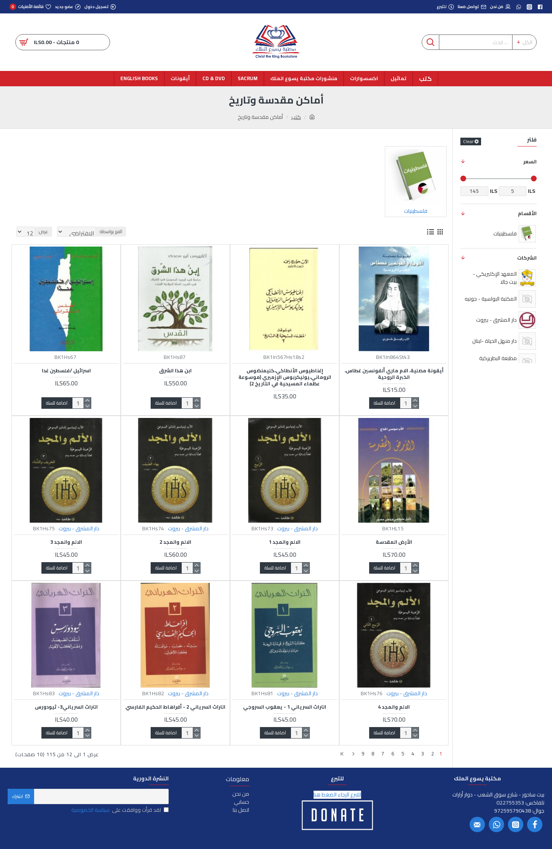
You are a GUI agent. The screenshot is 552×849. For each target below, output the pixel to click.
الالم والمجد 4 (394, 707)
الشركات (527, 257)
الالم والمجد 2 (175, 542)
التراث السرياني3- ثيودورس (66, 707)
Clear (468, 141)
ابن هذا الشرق (175, 370)
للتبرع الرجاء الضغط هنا (337, 793)
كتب (296, 117)
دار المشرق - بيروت (297, 529)
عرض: (41, 231)
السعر (530, 161)
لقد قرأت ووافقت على (119, 809)
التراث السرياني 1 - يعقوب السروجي (284, 707)
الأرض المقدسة (394, 542)
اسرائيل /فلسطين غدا (66, 370)
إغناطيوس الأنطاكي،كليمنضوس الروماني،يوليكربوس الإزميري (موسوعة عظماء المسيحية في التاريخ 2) (284, 377)
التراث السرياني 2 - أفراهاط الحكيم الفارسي (175, 707)
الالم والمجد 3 (66, 542)
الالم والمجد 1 (285, 542)
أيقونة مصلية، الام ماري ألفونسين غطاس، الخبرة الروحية (394, 373)
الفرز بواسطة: (133, 231)
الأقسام (527, 213)
